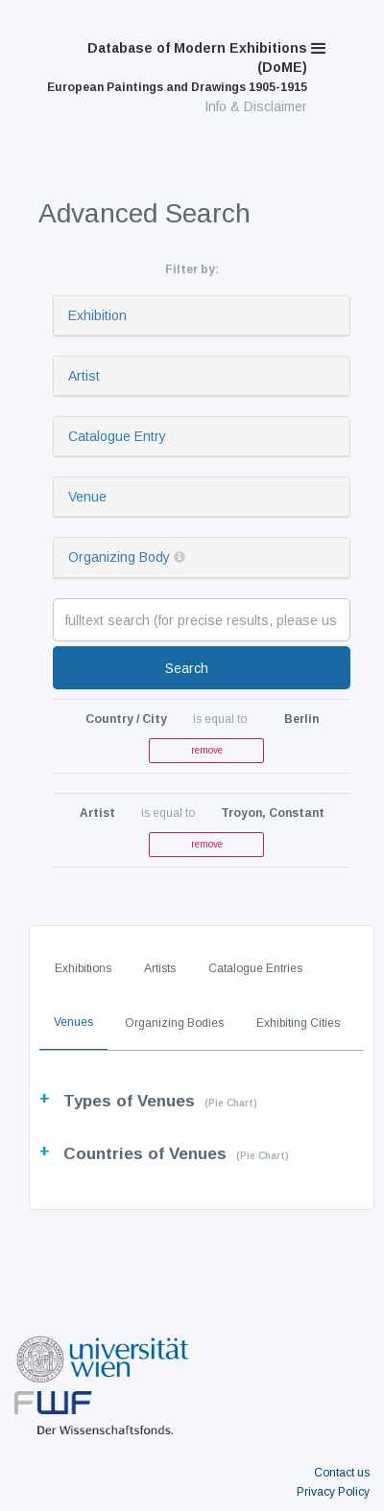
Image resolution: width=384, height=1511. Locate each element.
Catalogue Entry (117, 436)
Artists (160, 968)
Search (186, 668)
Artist (84, 376)
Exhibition (97, 315)
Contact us (342, 1472)
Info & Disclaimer (255, 106)
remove (207, 750)
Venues (73, 1022)
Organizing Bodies (174, 1023)
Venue (87, 496)
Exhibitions (83, 968)
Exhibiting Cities (298, 1023)
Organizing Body (119, 557)
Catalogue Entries (255, 968)
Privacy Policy (333, 1492)
